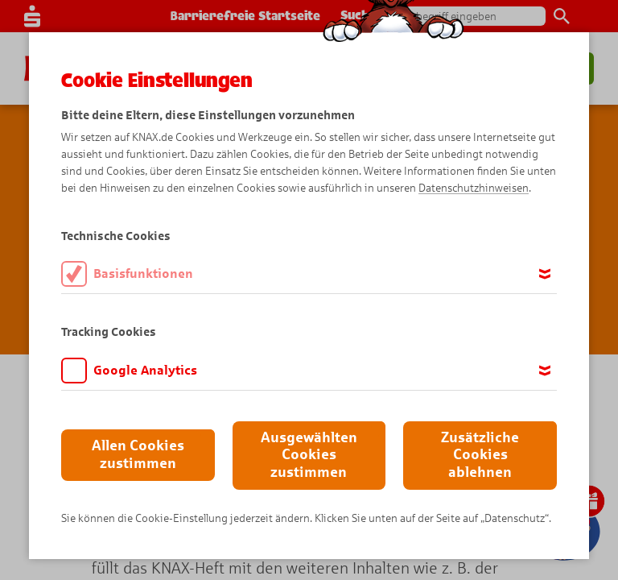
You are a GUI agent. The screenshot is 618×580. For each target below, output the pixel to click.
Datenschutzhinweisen (473, 188)
